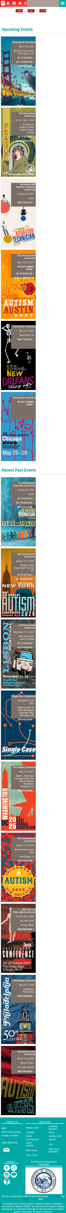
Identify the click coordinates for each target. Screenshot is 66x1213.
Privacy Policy (54, 1196)
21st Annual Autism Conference (26, 256)
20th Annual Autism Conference (26, 555)
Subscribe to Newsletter (54, 1150)
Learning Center (55, 1136)
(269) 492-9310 (9, 1142)
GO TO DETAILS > (26, 57)
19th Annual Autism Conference (26, 839)
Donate (29, 1136)
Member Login (32, 1127)
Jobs (50, 1144)
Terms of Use (32, 1155)
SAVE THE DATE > (25, 202)
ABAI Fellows (31, 1150)
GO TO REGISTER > (25, 62)
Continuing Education (52, 1127)
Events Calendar (29, 1144)
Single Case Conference (23, 696)
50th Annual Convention (24, 980)
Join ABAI (30, 1132)
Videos (51, 1132)
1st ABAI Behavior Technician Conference (24, 484)
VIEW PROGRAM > (25, 66)
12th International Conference (26, 626)
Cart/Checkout (32, 1139)
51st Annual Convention (24, 767)
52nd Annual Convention (24, 42)
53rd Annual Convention (24, 326)
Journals (52, 1139)
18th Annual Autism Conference (26, 1053)
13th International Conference (26, 114)
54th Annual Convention (24, 397)
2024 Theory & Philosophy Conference (24, 910)
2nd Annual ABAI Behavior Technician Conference (25, 187)
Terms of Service (30, 1199)
